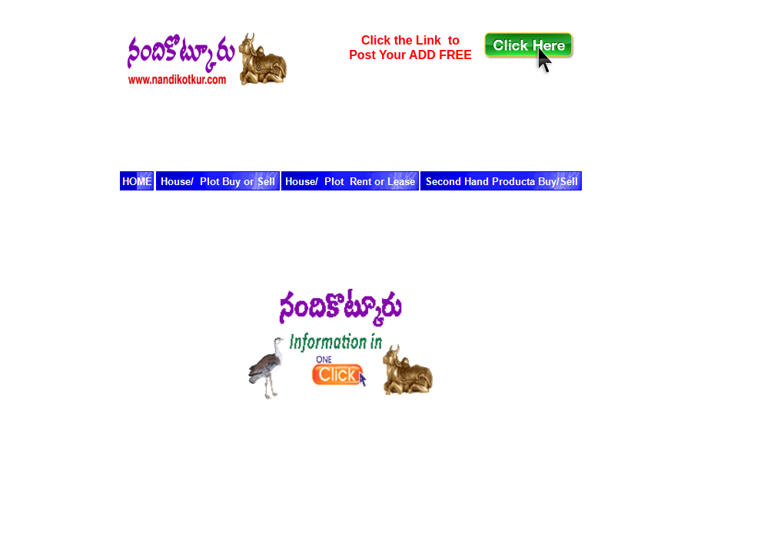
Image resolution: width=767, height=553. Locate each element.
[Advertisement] (306, 125)
